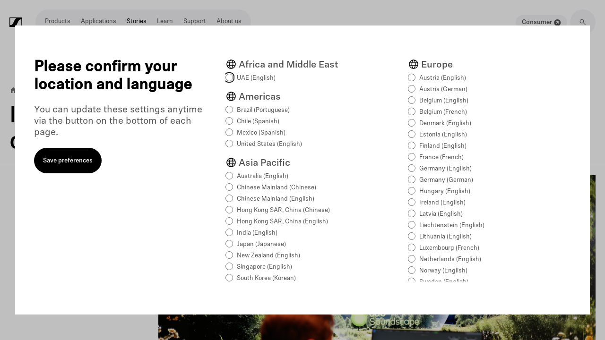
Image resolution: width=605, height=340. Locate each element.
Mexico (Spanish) (261, 133)
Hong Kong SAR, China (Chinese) (283, 210)
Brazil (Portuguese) (263, 110)
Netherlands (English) (450, 259)
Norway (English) (443, 271)
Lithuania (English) (445, 237)
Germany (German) (446, 180)
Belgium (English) (443, 101)
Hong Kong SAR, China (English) (282, 222)
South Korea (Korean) (266, 278)
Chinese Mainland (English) (275, 199)
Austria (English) (442, 78)
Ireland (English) (442, 203)
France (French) (441, 157)
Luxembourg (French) (449, 248)
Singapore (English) (264, 267)
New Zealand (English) (268, 256)
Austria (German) (443, 89)
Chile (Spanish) (258, 122)
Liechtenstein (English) (451, 225)
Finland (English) (443, 146)
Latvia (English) (441, 214)
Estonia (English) (443, 135)
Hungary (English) (444, 191)
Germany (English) (445, 169)
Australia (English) (262, 176)
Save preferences (68, 161)
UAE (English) (256, 78)
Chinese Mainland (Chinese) (276, 188)
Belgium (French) (443, 112)
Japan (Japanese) (261, 244)
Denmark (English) (445, 123)
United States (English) (269, 144)
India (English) (257, 233)
